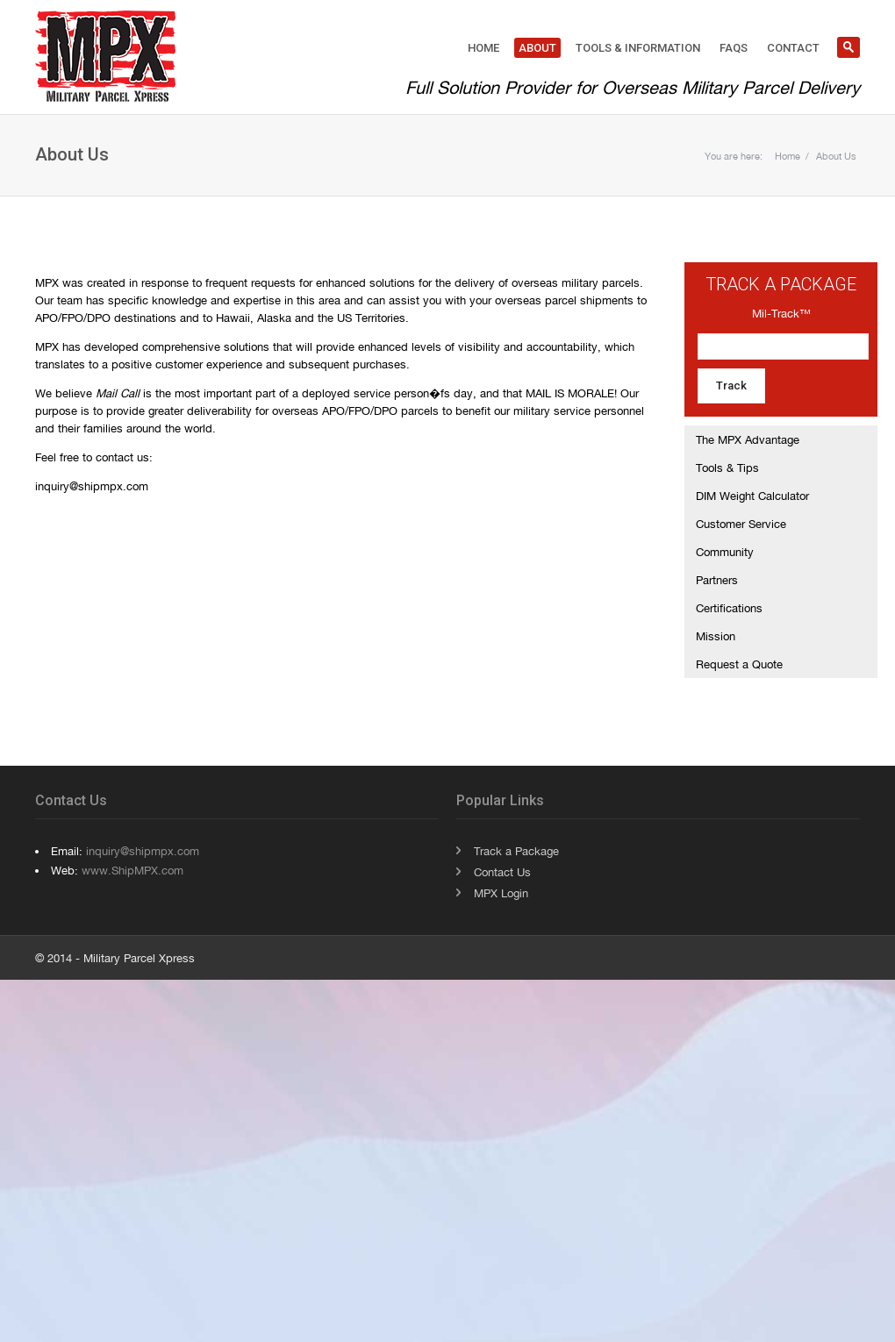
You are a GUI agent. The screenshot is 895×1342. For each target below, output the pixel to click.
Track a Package (516, 851)
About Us (836, 156)
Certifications (729, 608)
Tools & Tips (727, 467)
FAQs (734, 47)
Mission (715, 636)
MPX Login (501, 893)
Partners (717, 580)
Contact (793, 47)
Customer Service (741, 524)
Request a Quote (739, 664)
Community (725, 552)
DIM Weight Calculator (752, 496)
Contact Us (502, 872)
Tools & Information (638, 47)
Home (483, 47)
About (537, 47)
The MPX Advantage (747, 439)
